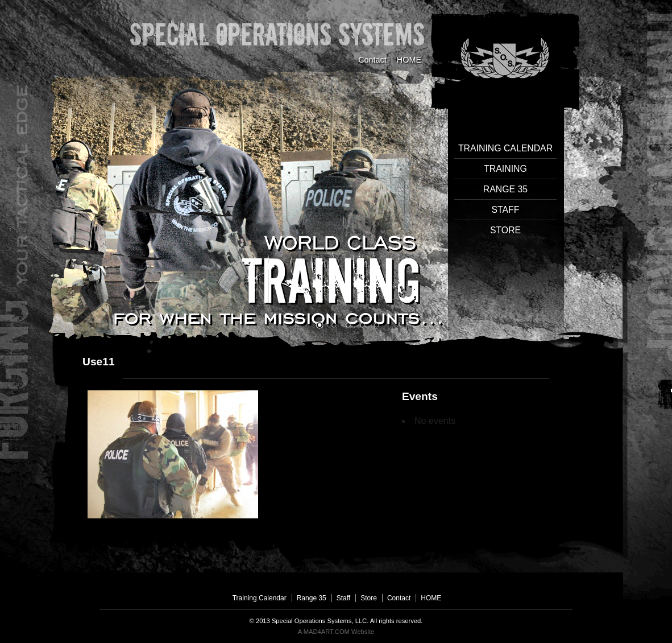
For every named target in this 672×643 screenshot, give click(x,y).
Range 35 (505, 189)
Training (505, 169)
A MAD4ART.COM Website (336, 631)
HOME (409, 59)
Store (505, 230)
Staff (506, 210)
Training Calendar (505, 148)
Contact (372, 59)
